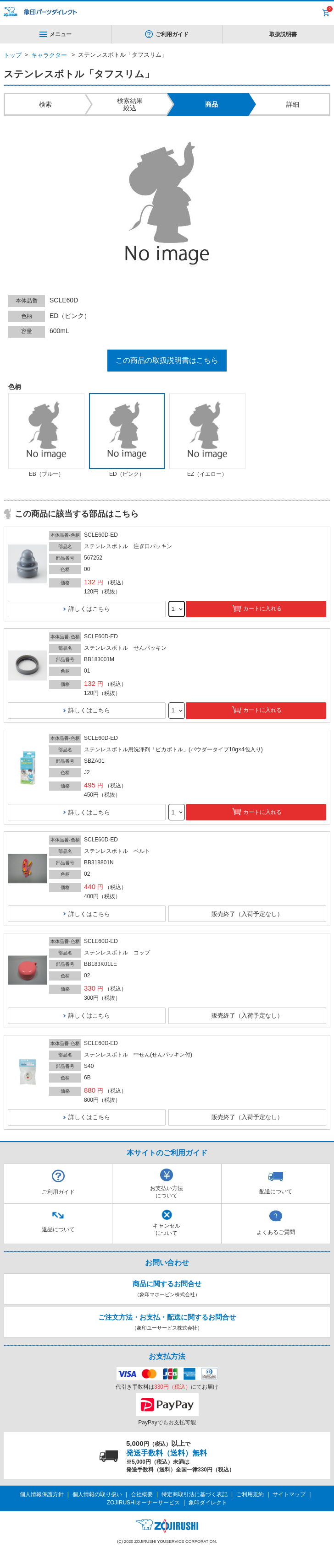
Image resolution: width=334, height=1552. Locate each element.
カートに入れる (262, 608)
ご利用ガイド (172, 34)
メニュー (55, 34)
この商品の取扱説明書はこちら (167, 360)
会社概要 (142, 1494)
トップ (13, 55)
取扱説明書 (283, 34)
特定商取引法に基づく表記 (194, 1494)
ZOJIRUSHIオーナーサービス (143, 1502)
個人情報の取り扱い (97, 1494)
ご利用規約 (250, 1494)
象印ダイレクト (208, 1502)
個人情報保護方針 (42, 1494)
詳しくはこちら (89, 608)
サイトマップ (289, 1494)
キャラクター (49, 55)
